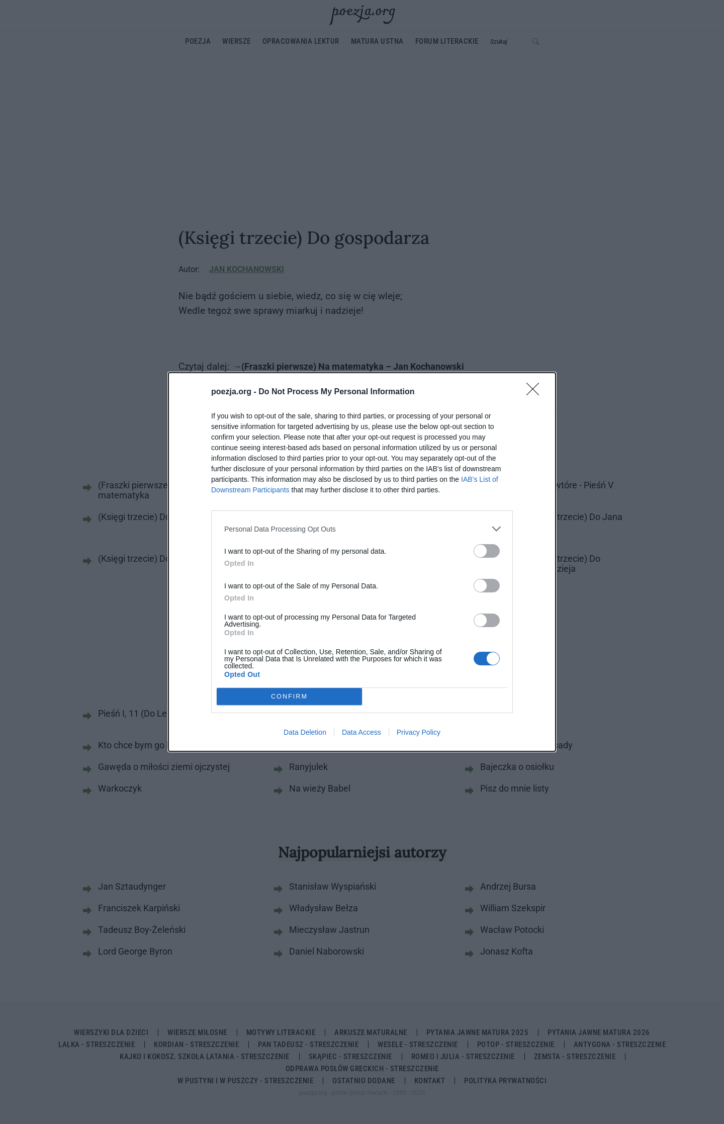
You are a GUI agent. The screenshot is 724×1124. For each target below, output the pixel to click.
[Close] (536, 392)
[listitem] (362, 529)
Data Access (361, 732)
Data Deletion (305, 732)
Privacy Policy (418, 732)
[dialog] (362, 562)
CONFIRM (289, 697)
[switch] (487, 551)
